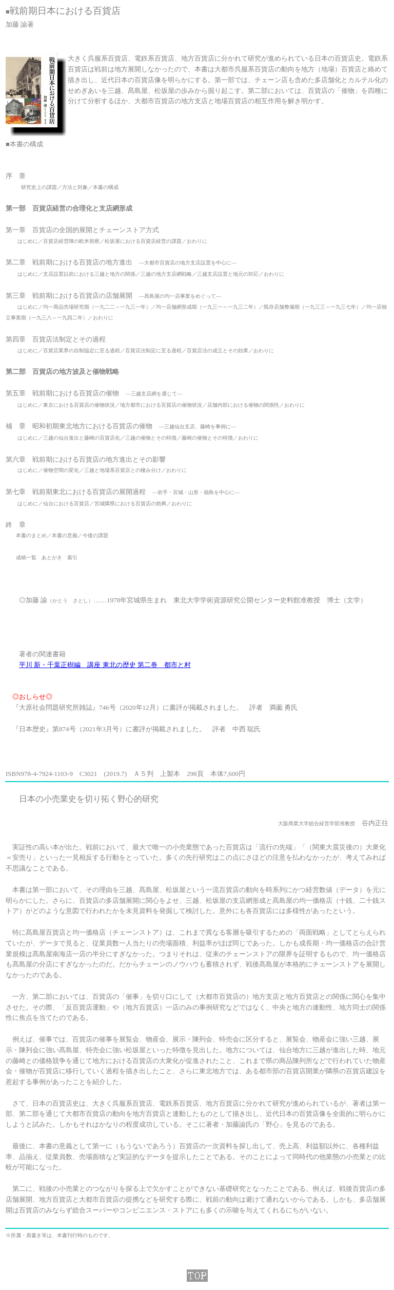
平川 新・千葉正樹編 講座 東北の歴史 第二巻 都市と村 (105, 665)
